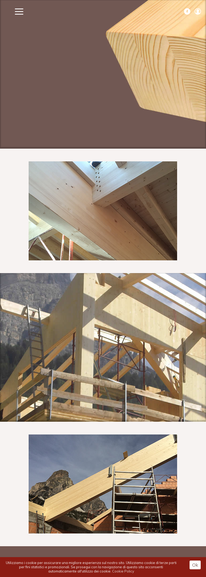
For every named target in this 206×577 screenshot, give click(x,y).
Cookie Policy (123, 571)
